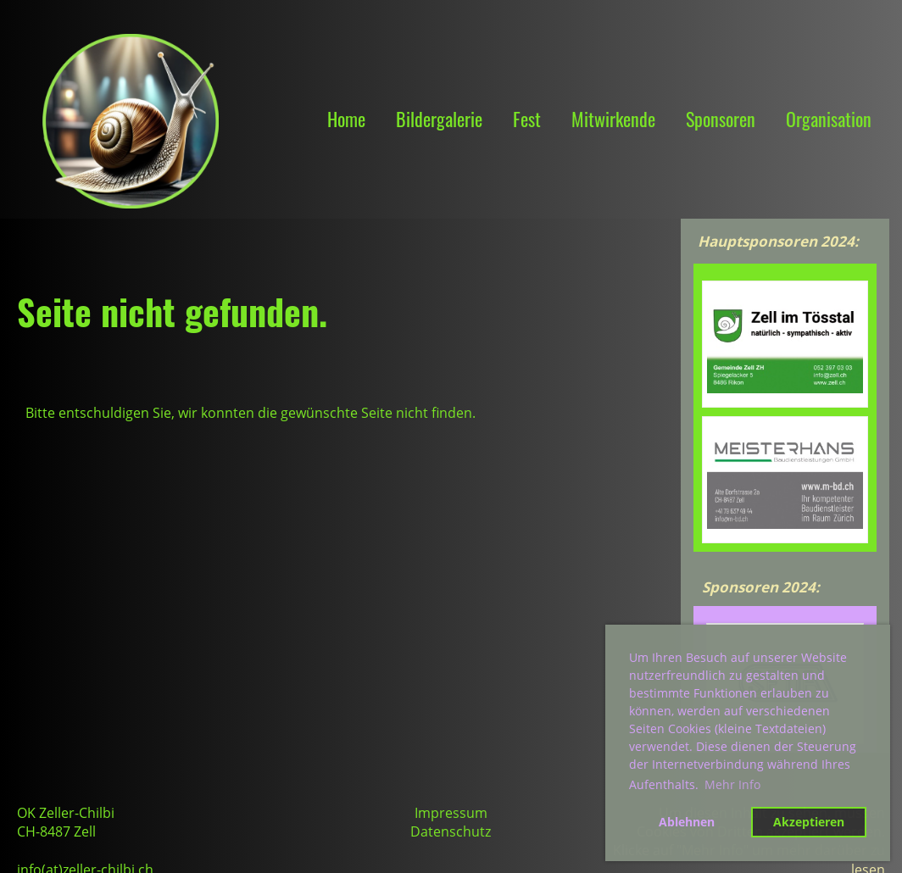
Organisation (828, 118)
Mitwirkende (613, 118)
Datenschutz (450, 831)
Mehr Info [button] (732, 784)
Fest (527, 118)
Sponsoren (720, 118)
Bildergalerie (439, 118)
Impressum (451, 812)
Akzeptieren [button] (808, 822)
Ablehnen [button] (687, 822)
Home (346, 118)
